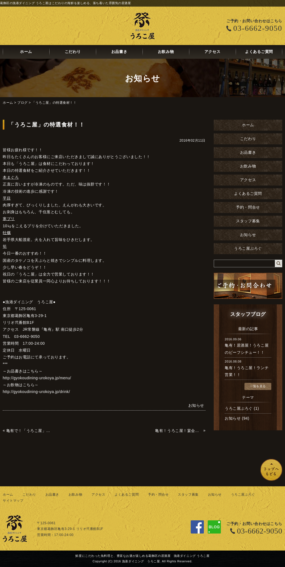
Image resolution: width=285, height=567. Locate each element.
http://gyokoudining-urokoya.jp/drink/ (36, 391)
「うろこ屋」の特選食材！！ (54, 103)
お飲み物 (166, 52)
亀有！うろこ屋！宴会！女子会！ (178, 430)
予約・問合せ (248, 207)
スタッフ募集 (248, 221)
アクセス (212, 52)
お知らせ (248, 235)
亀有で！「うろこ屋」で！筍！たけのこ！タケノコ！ (29, 430)
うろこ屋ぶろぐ (248, 248)
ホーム (26, 52)
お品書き (119, 52)
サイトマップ (13, 501)
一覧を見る (258, 386)
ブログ (22, 103)
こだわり (73, 52)
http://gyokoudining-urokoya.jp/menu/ (37, 378)
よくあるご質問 (259, 52)
